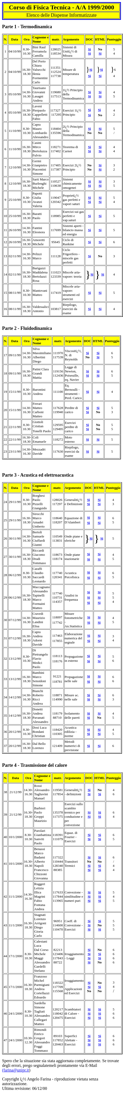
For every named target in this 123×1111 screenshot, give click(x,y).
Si (89, 53)
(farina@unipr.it (15, 1070)
